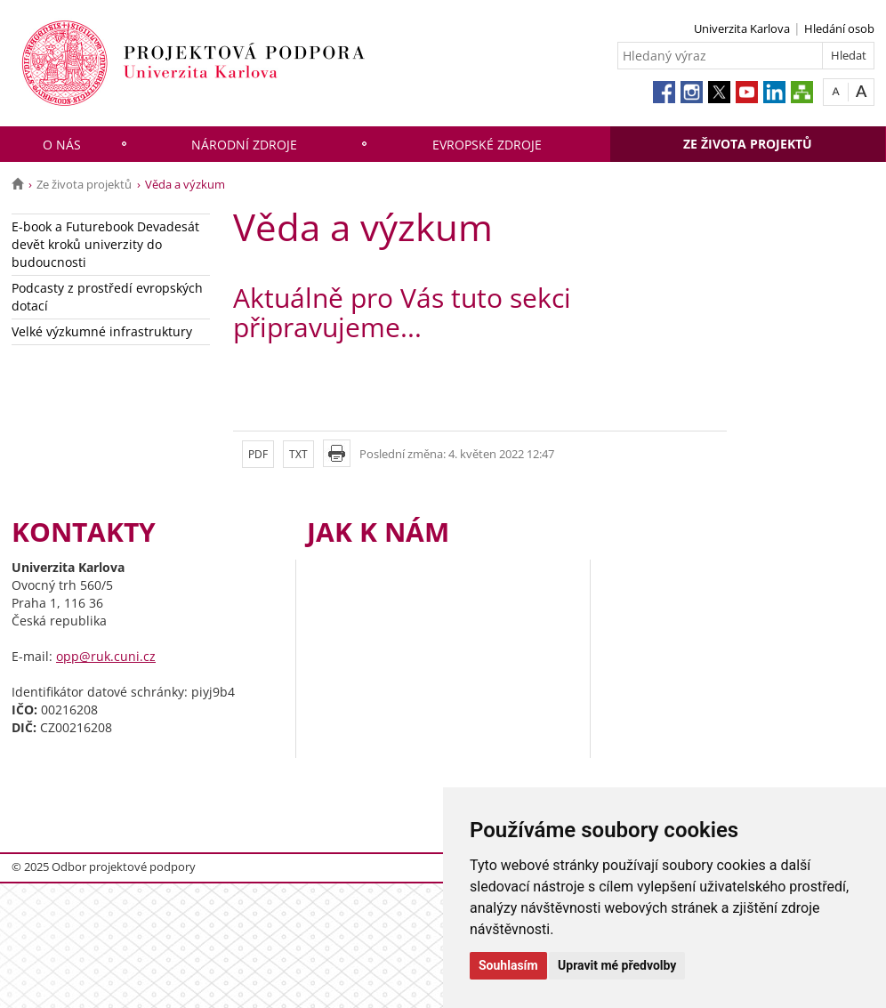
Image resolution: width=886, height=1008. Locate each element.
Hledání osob (839, 28)
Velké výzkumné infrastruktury (102, 331)
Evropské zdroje (487, 144)
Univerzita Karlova (742, 28)
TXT (298, 454)
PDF (258, 454)
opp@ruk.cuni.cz (106, 656)
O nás (62, 144)
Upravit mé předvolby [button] (617, 965)
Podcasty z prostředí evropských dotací (107, 296)
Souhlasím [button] (508, 965)
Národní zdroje (244, 144)
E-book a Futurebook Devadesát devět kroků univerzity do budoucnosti (105, 244)
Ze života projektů (747, 143)
